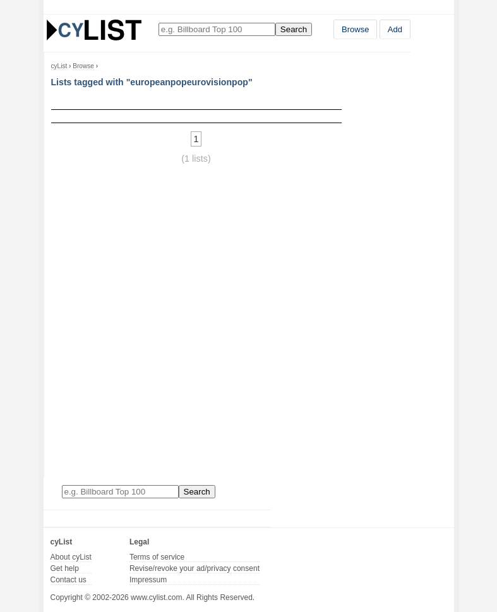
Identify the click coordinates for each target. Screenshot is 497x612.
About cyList (71, 557)
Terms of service (156, 557)
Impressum (148, 579)
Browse (355, 29)
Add (395, 29)
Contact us (69, 579)
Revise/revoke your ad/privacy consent (194, 568)
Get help (65, 568)
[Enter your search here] (217, 29)
